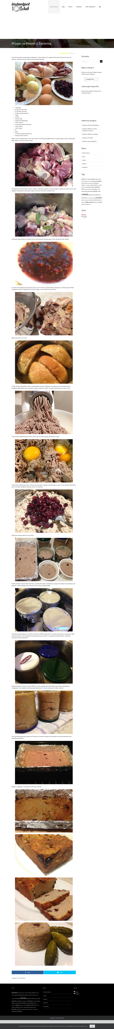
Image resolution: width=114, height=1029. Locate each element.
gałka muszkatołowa (86, 204)
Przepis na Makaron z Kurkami (90, 134)
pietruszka (96, 200)
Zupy (84, 156)
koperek (99, 181)
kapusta (93, 187)
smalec (83, 185)
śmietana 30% (30, 1005)
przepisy (99, 198)
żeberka (86, 189)
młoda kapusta (85, 183)
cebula (85, 194)
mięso (97, 179)
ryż (100, 179)
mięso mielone (94, 185)
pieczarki (90, 191)
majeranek (94, 181)
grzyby (95, 202)
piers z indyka (25, 992)
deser (86, 179)
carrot (98, 189)
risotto (94, 197)
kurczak (90, 183)
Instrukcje (85, 167)
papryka (91, 202)
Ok (92, 1026)
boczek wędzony (85, 181)
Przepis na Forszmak (88, 137)
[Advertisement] (57, 26)
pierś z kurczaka (85, 200)
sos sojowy (87, 185)
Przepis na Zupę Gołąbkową (90, 141)
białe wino (84, 187)
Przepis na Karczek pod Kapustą (91, 125)
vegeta (87, 202)
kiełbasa (88, 187)
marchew (93, 179)
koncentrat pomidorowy (95, 194)
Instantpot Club (90, 79)
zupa (89, 179)
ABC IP (84, 163)
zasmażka (94, 189)
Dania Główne (22, 978)
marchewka (84, 191)
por (92, 183)
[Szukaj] (99, 6)
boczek (83, 198)
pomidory (96, 183)
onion (99, 191)
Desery (84, 160)
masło (83, 179)
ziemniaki (99, 202)
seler (90, 181)
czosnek (100, 185)
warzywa (91, 200)
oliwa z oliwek (89, 197)
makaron (90, 189)
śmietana (95, 191)
